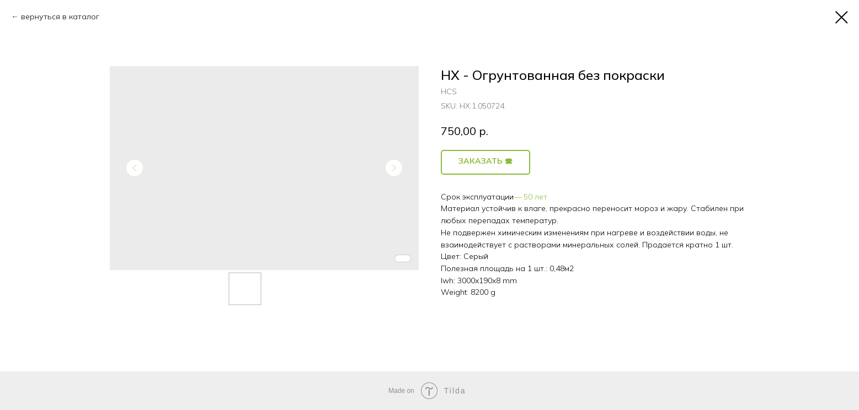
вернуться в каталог (60, 16)
